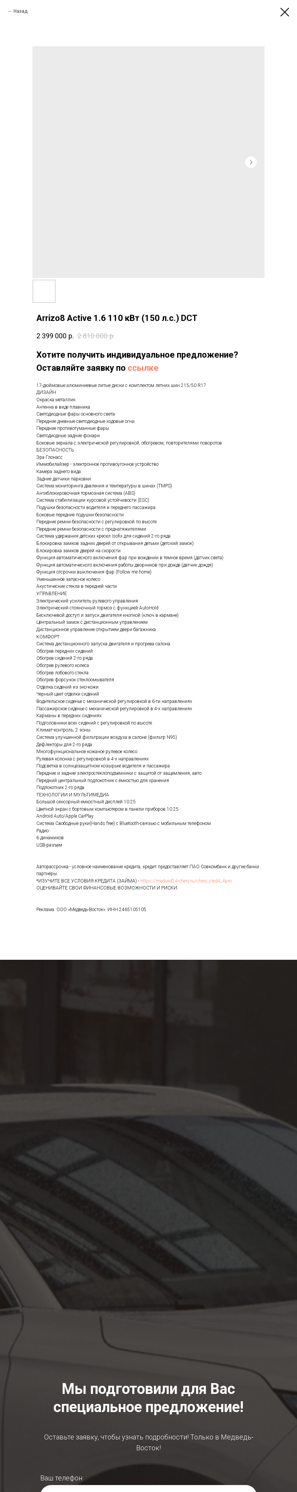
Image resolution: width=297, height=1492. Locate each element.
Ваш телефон (61, 1478)
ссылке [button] (143, 368)
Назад (20, 11)
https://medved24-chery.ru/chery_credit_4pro (186, 881)
